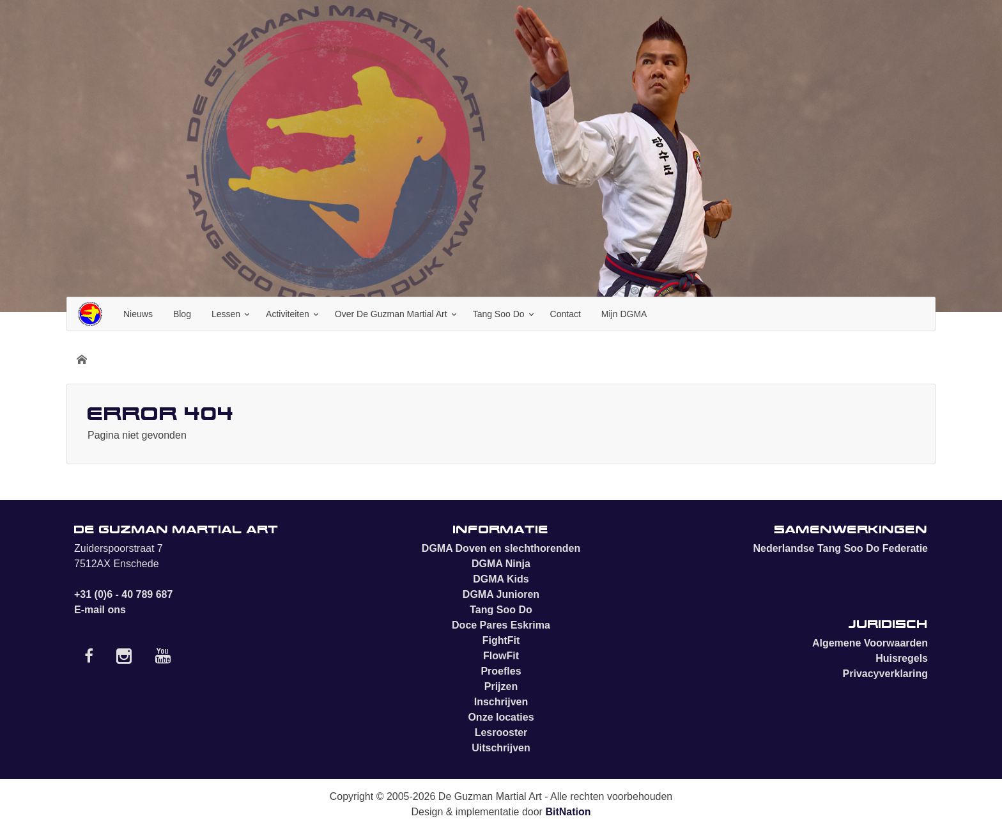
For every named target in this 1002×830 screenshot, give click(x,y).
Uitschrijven (501, 747)
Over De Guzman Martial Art (391, 314)
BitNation (567, 811)
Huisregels (901, 658)
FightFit (501, 640)
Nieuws (138, 314)
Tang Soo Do (499, 314)
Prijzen (501, 686)
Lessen (226, 314)
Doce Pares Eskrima (501, 625)
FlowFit (501, 655)
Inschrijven (501, 701)
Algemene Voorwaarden (870, 643)
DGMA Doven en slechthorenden (501, 548)
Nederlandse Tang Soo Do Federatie (840, 548)
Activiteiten (287, 314)
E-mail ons (100, 609)
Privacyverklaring (885, 673)
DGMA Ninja (501, 563)
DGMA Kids (500, 579)
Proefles (501, 671)
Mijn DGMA (624, 314)
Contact (565, 314)
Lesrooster (501, 732)
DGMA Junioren (501, 594)
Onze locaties (501, 717)
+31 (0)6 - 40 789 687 (123, 594)
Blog (182, 314)
